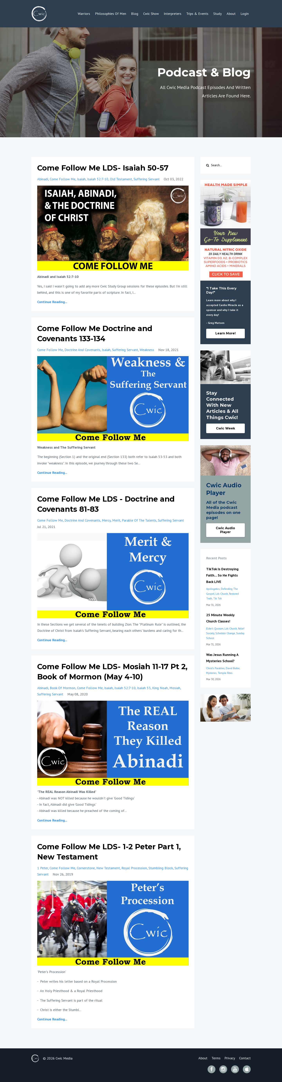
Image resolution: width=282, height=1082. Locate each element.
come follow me (62, 179)
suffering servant (147, 179)
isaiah (81, 179)
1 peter (42, 868)
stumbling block (160, 868)
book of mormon (62, 688)
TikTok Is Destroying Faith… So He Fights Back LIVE (222, 575)
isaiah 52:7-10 (97, 179)
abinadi (42, 179)
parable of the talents (139, 520)
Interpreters (172, 13)
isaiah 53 (144, 688)
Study (217, 13)
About (231, 13)
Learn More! (225, 333)
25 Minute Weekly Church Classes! (220, 618)
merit (116, 520)
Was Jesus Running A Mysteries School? (222, 657)
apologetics (213, 589)
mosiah (174, 688)
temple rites (225, 673)
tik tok (217, 598)
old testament (121, 179)
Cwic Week (225, 428)
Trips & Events (197, 13)
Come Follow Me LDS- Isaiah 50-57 (106, 167)
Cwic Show (151, 13)
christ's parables (215, 668)
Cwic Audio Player (225, 530)
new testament (108, 868)
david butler (233, 668)
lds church (222, 593)
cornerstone (86, 868)
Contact (245, 1058)
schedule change (225, 633)
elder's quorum (214, 628)
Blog (134, 13)
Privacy (229, 1058)
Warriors (84, 13)
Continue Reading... (52, 302)
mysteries (211, 673)
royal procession (134, 868)
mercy (106, 520)
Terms (214, 1058)
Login (244, 13)
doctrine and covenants (82, 349)
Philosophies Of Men (110, 13)
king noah (160, 688)
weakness (147, 349)
